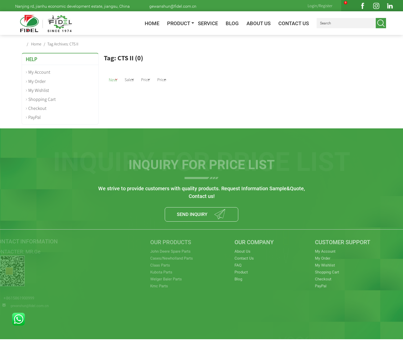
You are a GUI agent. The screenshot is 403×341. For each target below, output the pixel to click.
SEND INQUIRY (190, 215)
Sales (139, 79)
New (117, 79)
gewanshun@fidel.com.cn (172, 6)
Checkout (37, 108)
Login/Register (320, 5)
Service (208, 23)
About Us (258, 23)
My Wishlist (38, 90)
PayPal (34, 117)
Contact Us (293, 23)
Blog (232, 23)
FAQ (227, 269)
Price (161, 79)
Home (152, 23)
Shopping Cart (42, 99)
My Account (39, 72)
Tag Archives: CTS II (62, 43)
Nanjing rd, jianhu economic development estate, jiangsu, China (72, 6)
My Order (37, 81)
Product (178, 23)
